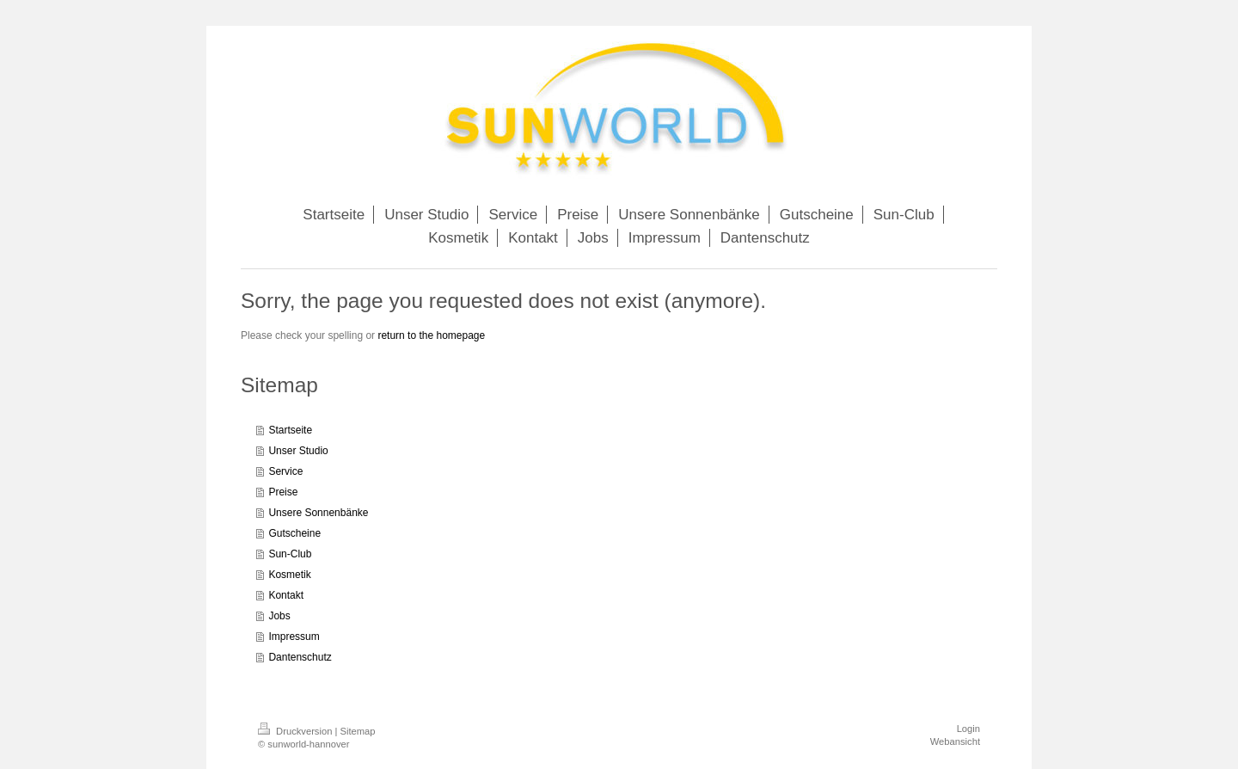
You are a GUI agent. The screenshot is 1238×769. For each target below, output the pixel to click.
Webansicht (955, 741)
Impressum (293, 637)
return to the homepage (431, 335)
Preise (282, 492)
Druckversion (296, 731)
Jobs (279, 616)
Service (285, 471)
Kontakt (285, 595)
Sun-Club (289, 554)
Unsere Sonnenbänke (318, 513)
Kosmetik (289, 575)
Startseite (290, 430)
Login (968, 728)
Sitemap (358, 731)
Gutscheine (294, 533)
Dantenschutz (299, 657)
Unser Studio (298, 451)
